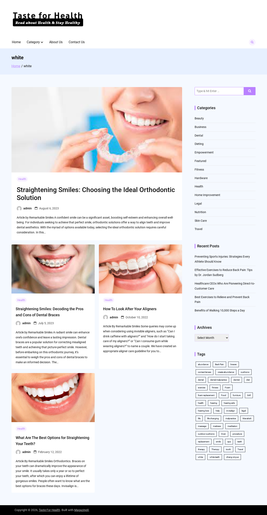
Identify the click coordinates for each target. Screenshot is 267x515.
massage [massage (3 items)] (202, 426)
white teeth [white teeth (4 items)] (215, 457)
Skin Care (201, 220)
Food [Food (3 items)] (223, 395)
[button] (42, 42)
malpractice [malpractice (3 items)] (230, 418)
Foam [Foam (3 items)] (227, 387)
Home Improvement (207, 195)
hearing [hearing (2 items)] (213, 403)
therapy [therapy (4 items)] (201, 449)
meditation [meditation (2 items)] (232, 426)
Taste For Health (49, 510)
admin (27, 208)
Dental (199, 135)
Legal (198, 203)
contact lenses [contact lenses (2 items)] (204, 372)
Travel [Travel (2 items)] (240, 449)
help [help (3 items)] (218, 411)
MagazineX (81, 510)
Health (22, 179)
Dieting (199, 144)
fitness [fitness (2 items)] (215, 387)
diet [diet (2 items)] (248, 380)
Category (33, 42)
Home (16, 42)
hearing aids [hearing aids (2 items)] (229, 403)
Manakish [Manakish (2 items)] (247, 418)
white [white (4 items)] (200, 457)
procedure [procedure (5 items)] (237, 434)
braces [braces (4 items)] (233, 364)
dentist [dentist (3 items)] (236, 380)
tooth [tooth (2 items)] (228, 449)
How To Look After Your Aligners (129, 309)
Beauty (199, 118)
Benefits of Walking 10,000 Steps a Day (220, 310)
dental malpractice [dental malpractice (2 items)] (218, 380)
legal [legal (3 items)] (244, 411)
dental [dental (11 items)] (201, 380)
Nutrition (200, 212)
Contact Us (77, 42)
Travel (198, 229)
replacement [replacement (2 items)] (203, 441)
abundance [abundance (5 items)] (203, 364)
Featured (200, 161)
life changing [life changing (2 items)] (213, 418)
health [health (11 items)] (201, 403)
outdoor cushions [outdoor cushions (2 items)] (206, 434)
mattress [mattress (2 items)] (217, 426)
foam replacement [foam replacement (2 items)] (206, 395)
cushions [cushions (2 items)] (245, 372)
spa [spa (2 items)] (229, 441)
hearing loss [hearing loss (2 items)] (203, 411)
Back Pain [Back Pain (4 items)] (219, 364)
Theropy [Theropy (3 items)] (215, 449)
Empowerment (204, 152)
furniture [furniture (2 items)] (237, 395)
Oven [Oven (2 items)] (223, 434)
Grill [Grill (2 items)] (249, 395)
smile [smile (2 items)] (218, 441)
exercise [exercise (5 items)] (201, 387)
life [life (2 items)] (199, 418)
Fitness (199, 169)
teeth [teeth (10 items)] (239, 441)
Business (200, 127)
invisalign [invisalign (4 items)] (230, 411)
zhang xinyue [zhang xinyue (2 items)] (232, 457)
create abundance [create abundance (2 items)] (226, 372)
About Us (56, 42)
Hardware (201, 178)
